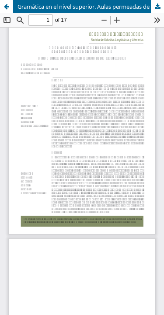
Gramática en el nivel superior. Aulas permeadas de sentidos (90, 6)
